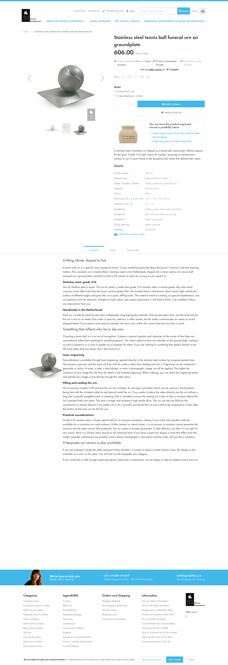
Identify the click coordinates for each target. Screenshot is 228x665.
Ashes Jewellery (31, 618)
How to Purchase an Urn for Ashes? (159, 632)
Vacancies (68, 618)
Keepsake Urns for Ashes (35, 614)
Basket (195, 10)
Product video (133, 249)
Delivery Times (109, 609)
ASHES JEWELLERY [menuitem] (100, 21)
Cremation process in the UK (156, 641)
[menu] (126, 21)
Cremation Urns (31, 600)
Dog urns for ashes (32, 641)
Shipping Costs (109, 614)
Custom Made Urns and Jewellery (158, 623)
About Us (67, 605)
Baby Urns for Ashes (33, 627)
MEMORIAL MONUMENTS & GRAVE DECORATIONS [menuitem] (174, 21)
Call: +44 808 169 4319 (116, 575)
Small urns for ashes (33, 609)
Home (25, 31)
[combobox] (165, 10)
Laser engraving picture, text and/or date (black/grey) (176, 135)
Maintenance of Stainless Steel (157, 609)
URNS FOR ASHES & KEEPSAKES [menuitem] (64, 21)
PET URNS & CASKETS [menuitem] (127, 21)
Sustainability (69, 609)
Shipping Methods (111, 600)
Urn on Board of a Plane (154, 618)
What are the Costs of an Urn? (157, 636)
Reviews (67, 632)
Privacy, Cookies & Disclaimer (78, 641)
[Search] (183, 10)
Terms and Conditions (73, 627)
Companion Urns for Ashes (36, 605)
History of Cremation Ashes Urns (158, 614)
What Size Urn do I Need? (155, 627)
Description (94, 249)
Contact (67, 600)
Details (113, 249)
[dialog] (114, 659)
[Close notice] (223, 660)
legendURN (70, 595)
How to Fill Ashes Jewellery (155, 605)
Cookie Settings (70, 645)
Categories (30, 595)
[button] (29, 78)
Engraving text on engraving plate (172, 141)
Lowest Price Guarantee (114, 618)
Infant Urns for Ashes (33, 623)
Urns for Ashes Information (155, 600)
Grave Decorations (32, 645)
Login (132, 10)
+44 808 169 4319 (114, 10)
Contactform (93, 10)
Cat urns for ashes (32, 636)
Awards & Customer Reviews (77, 636)
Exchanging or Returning (114, 605)
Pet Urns (27, 632)
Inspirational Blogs (72, 614)
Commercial (79, 10)
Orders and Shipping (116, 595)
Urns (138, 61)
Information (149, 595)
